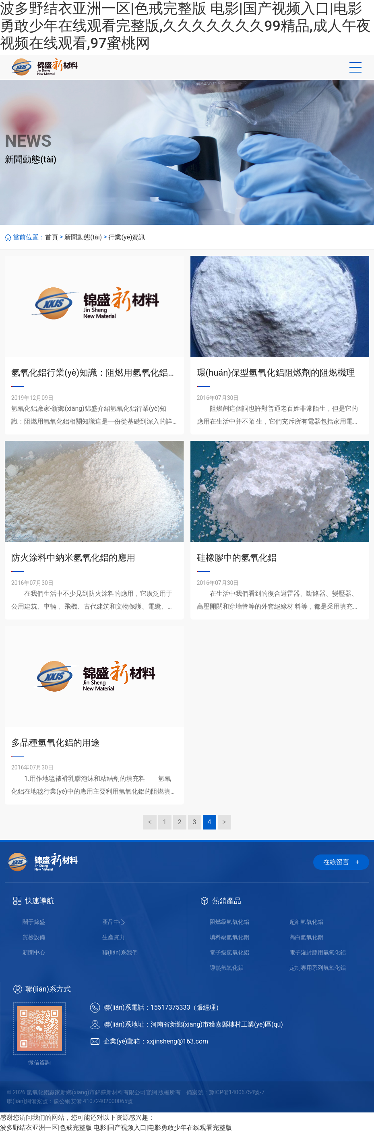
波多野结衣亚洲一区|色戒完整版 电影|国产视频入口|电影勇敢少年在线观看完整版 (116, 1127)
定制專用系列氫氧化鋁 (317, 968)
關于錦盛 (34, 922)
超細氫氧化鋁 (306, 922)
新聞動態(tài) (83, 237)
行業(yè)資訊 (126, 237)
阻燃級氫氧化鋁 (229, 922)
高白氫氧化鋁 (306, 937)
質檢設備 (34, 937)
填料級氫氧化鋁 (229, 937)
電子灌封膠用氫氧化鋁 (317, 952)
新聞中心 (34, 952)
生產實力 (113, 937)
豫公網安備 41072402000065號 (93, 1101)
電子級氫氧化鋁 (229, 952)
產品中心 (113, 922)
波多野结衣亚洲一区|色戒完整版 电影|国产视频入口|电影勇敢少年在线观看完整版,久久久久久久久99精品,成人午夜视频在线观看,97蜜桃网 (185, 26)
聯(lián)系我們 (120, 952)
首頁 (51, 237)
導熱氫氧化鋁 (227, 968)
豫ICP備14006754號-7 (236, 1092)
